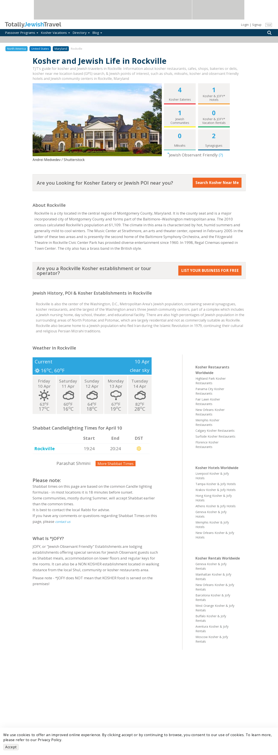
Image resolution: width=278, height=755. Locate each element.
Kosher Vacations (55, 32)
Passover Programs (21, 32)
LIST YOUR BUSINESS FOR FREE (210, 270)
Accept (11, 747)
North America (16, 49)
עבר (268, 25)
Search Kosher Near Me (217, 182)
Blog (97, 32)
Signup (256, 25)
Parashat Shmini (73, 463)
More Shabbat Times (116, 463)
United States (40, 49)
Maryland (61, 49)
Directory (81, 32)
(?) (221, 155)
